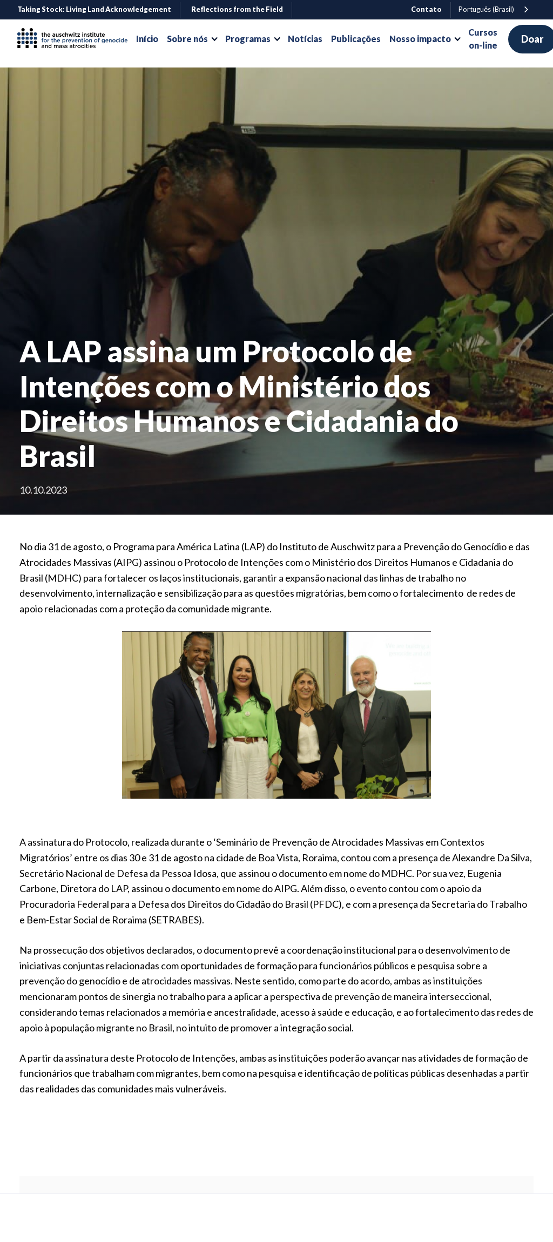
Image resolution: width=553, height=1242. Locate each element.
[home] (76, 39)
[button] (192, 38)
